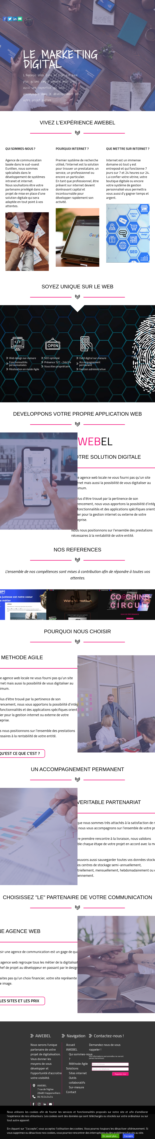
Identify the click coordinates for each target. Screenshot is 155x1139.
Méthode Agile (78, 1063)
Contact (71, 1092)
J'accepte (128, 1136)
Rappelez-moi (120, 1074)
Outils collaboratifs (77, 1080)
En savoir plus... (110, 1136)
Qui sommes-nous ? (80, 1056)
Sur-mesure (76, 1087)
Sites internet (78, 1073)
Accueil (70, 1044)
